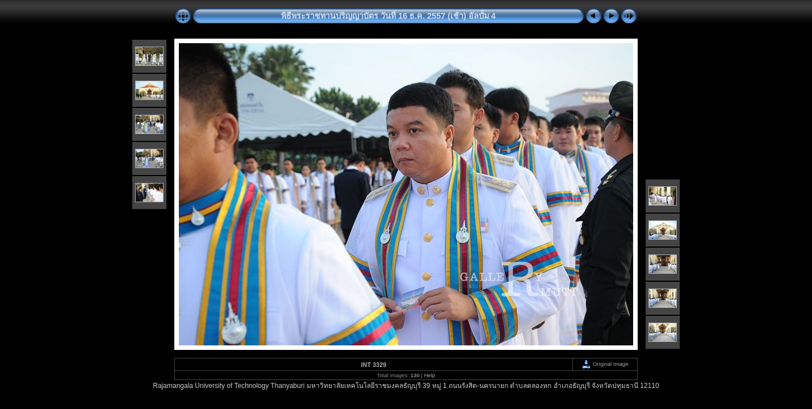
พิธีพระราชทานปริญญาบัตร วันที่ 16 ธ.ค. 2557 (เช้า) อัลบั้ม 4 (388, 15)
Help (430, 375)
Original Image (604, 364)
